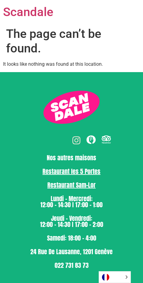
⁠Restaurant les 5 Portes (71, 171)
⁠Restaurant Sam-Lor (71, 185)
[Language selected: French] (115, 277)
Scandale (28, 12)
